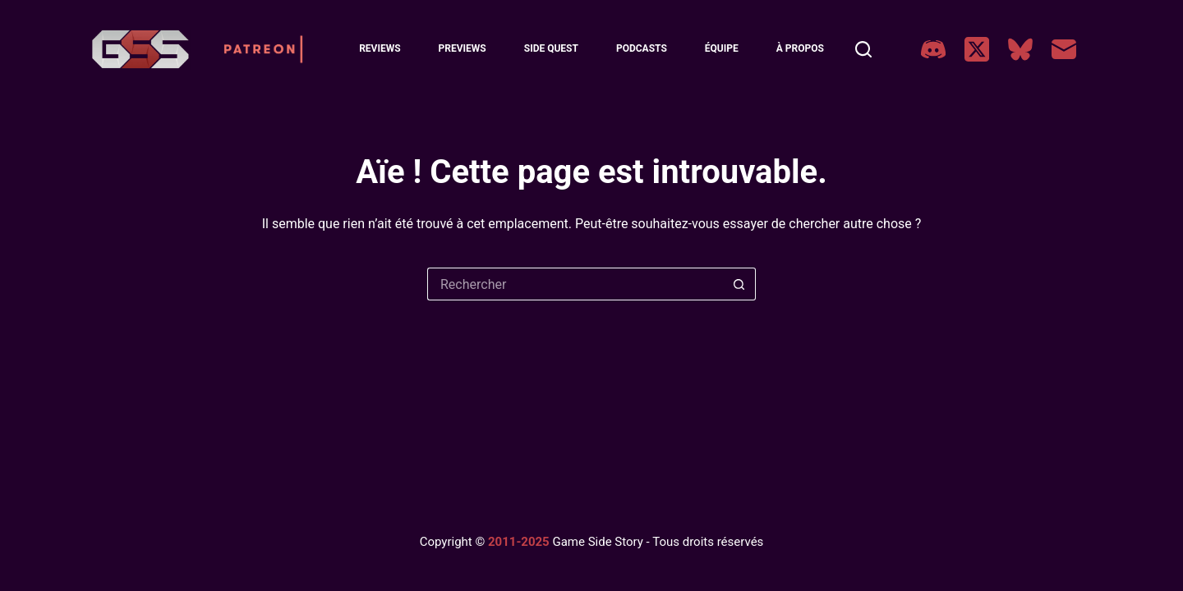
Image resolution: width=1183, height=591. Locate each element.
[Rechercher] (863, 49)
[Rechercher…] (575, 284)
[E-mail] (1064, 49)
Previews (462, 48)
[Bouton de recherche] (739, 284)
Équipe (722, 48)
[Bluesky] (1020, 49)
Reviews (379, 48)
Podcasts (641, 48)
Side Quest (551, 48)
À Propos (800, 48)
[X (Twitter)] (976, 49)
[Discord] (933, 49)
